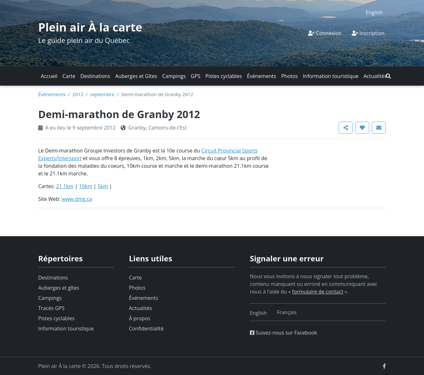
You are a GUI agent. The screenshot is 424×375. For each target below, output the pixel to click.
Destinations (95, 76)
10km (85, 186)
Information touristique (330, 76)
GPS (195, 76)
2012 (77, 94)
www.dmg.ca (77, 198)
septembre (102, 94)
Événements (261, 76)
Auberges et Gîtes (136, 76)
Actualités (375, 76)
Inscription (368, 33)
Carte (68, 76)
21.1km (65, 186)
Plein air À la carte (90, 27)
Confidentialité (146, 328)
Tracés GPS (51, 308)
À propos (139, 318)
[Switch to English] (374, 12)
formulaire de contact (317, 291)
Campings (174, 76)
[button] (388, 76)
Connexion (324, 33)
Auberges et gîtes (58, 287)
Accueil (49, 76)
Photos (289, 76)
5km (103, 186)
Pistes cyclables (223, 76)
